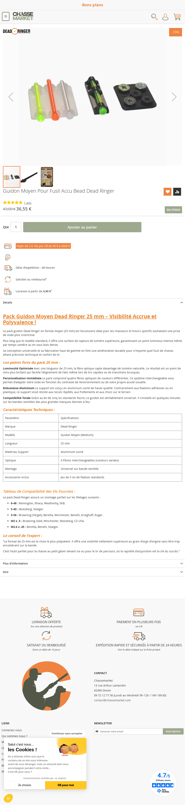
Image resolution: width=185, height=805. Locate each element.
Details (7, 302)
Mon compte (165, 17)
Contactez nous (12, 730)
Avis (5, 572)
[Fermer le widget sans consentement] (67, 733)
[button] (8, 798)
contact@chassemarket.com (112, 700)
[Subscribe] (173, 731)
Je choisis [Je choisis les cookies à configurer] (24, 785)
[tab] (92, 302)
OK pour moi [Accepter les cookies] (66, 785)
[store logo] (23, 17)
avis (27, 203)
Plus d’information (15, 563)
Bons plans (92, 4)
